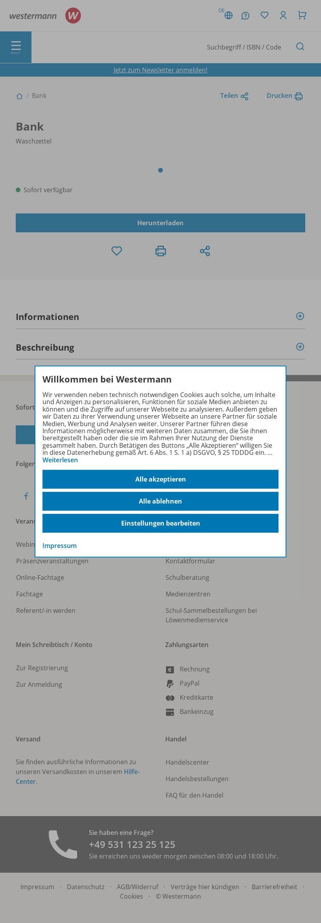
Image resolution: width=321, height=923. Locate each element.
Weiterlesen (60, 460)
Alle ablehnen (160, 501)
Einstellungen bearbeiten (160, 523)
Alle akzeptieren (160, 479)
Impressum (59, 545)
